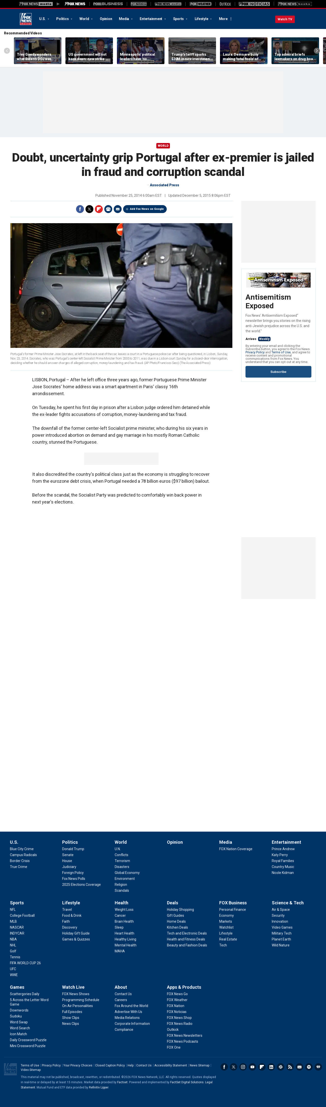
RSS (290, 1067)
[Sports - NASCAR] (17, 927)
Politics (62, 19)
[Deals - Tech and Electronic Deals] (187, 933)
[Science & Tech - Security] (278, 915)
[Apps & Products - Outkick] (173, 1030)
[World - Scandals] (122, 890)
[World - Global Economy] (127, 873)
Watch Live (73, 987)
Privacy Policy (255, 352)
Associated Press (164, 185)
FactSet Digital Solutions (187, 1082)
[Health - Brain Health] (124, 921)
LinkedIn (271, 1067)
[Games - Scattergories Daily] (24, 994)
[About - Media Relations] (127, 1018)
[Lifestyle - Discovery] (69, 927)
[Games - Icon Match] (18, 1034)
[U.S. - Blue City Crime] (22, 849)
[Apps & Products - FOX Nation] (175, 1006)
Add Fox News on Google (147, 209)
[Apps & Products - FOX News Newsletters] (184, 1035)
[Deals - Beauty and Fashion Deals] (187, 945)
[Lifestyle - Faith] (66, 921)
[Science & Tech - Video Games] (282, 927)
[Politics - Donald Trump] (73, 849)
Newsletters (299, 1067)
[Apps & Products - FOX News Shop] (179, 1018)
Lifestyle (202, 19)
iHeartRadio (318, 1067)
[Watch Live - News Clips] (70, 1024)
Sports (179, 19)
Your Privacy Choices (77, 1065)
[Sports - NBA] (13, 939)
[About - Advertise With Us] (128, 1012)
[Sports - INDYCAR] (17, 933)
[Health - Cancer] (120, 915)
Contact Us (144, 1065)
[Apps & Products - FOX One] (174, 1047)
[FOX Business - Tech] (223, 945)
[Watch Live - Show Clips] (70, 1018)
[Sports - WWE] (14, 975)
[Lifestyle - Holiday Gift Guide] (76, 933)
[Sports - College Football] (22, 915)
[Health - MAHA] (120, 951)
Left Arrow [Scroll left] (7, 51)
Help (131, 1065)
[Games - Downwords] (19, 1010)
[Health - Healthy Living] (125, 939)
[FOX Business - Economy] (226, 915)
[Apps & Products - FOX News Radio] (179, 1024)
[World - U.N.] (118, 849)
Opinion (106, 19)
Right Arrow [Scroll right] (317, 51)
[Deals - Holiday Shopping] (180, 910)
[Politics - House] (67, 861)
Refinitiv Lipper (98, 1087)
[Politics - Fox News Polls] (73, 879)
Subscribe (278, 372)
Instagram (243, 1067)
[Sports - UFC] (13, 969)
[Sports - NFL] (13, 910)
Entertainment (151, 19)
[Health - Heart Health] (124, 933)
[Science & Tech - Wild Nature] (281, 945)
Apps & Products (184, 987)
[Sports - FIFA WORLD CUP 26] (25, 963)
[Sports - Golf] (13, 951)
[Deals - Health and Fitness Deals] (186, 939)
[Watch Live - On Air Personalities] (77, 1006)
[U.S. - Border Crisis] (20, 861)
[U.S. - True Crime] (18, 867)
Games (17, 987)
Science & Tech (288, 902)
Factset (122, 1082)
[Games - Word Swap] (19, 1022)
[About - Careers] (121, 1000)
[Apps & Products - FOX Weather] (177, 1000)
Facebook (80, 209)
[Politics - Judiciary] (69, 867)
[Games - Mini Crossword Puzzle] (28, 1046)
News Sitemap (199, 1065)
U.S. (42, 19)
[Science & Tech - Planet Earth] (281, 939)
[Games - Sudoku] (16, 1016)
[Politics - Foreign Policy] (73, 873)
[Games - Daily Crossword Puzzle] (28, 1040)
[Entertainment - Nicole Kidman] (283, 873)
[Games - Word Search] (20, 1028)
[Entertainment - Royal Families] (283, 861)
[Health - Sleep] (119, 927)
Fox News (26, 19)
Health (121, 902)
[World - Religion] (121, 885)
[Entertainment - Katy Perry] (280, 855)
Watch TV (285, 19)
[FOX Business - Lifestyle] (226, 933)
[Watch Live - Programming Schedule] (80, 1000)
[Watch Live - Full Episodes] (72, 1012)
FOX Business (233, 902)
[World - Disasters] (122, 867)
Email (118, 209)
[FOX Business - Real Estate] (228, 939)
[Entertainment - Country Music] (283, 867)
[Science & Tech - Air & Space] (281, 910)
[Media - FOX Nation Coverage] (235, 849)
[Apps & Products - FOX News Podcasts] (182, 1041)
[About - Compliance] (124, 1030)
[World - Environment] (125, 879)
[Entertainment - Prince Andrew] (283, 849)
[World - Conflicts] (121, 855)
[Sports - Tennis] (15, 957)
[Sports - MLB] (13, 921)
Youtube (252, 1067)
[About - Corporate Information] (132, 1024)
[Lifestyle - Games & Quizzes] (76, 939)
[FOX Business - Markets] (225, 921)
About (121, 987)
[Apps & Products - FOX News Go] (177, 994)
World (85, 19)
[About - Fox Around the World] (131, 1006)
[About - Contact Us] (123, 994)
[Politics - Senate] (68, 855)
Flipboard (99, 209)
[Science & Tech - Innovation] (280, 921)
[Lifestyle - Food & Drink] (72, 915)
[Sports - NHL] (13, 945)
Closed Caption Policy (110, 1065)
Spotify (309, 1067)
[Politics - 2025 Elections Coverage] (81, 885)
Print (108, 209)
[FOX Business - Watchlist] (226, 927)
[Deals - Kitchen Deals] (177, 927)
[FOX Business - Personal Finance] (232, 910)
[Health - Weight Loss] (124, 910)
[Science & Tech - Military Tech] (282, 933)
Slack (280, 1067)
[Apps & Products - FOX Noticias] (177, 1012)
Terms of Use (281, 352)
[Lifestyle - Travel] (67, 910)
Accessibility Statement (170, 1065)
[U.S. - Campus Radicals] (23, 855)
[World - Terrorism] (122, 861)
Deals (172, 902)
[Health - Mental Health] (125, 945)
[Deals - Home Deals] (176, 921)
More (223, 19)
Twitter (89, 209)
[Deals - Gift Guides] (175, 915)
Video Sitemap (31, 1070)
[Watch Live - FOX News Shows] (75, 994)
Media (124, 19)
